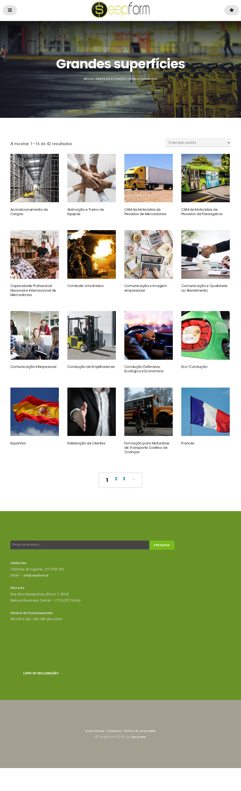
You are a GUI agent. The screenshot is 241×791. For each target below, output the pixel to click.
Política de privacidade (143, 754)
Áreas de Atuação (108, 79)
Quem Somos (90, 754)
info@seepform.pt (38, 598)
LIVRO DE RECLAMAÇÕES (44, 696)
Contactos (112, 754)
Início (85, 79)
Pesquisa (164, 567)
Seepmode (139, 760)
